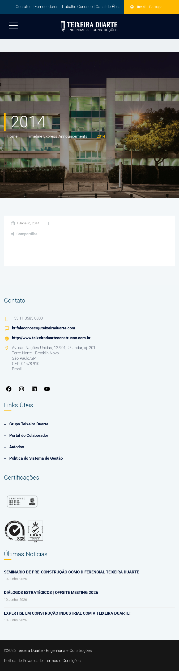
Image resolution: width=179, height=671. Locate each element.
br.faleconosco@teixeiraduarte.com (43, 328)
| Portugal (155, 7)
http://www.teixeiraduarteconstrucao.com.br (51, 338)
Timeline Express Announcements (57, 136)
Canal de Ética (108, 6)
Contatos (24, 6)
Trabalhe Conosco (77, 6)
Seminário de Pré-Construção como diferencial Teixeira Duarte (71, 572)
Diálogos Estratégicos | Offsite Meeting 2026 (51, 592)
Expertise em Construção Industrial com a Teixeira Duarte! (67, 613)
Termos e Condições (63, 660)
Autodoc (16, 446)
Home (12, 136)
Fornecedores (46, 6)
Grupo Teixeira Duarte (28, 424)
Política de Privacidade (23, 660)
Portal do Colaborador (28, 435)
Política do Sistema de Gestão (36, 458)
